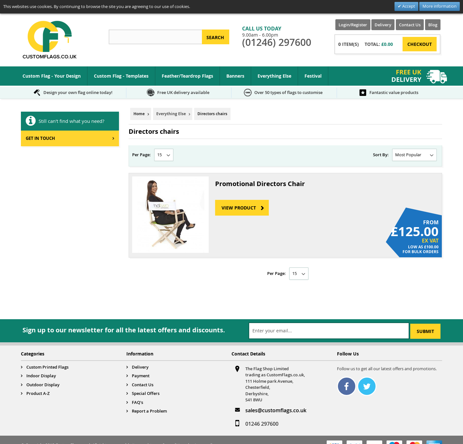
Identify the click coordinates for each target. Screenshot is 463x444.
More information (439, 6)
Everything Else (171, 113)
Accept (408, 6)
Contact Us (410, 25)
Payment (141, 376)
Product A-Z (38, 393)
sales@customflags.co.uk (275, 410)
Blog (432, 25)
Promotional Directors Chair (260, 183)
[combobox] (155, 37)
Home (139, 113)
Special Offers (145, 393)
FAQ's (137, 402)
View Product (239, 208)
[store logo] (50, 39)
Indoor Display (41, 376)
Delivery (383, 25)
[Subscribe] (425, 331)
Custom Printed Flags (47, 367)
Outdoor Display (42, 385)
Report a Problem (149, 411)
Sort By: (381, 155)
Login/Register (353, 25)
